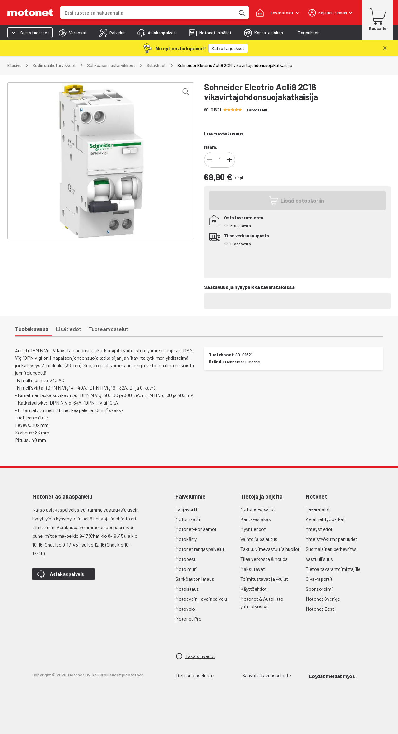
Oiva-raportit (319, 579)
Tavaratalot (318, 509)
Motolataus (187, 589)
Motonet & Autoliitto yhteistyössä (261, 602)
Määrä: (210, 146)
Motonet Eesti (321, 609)
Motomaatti (187, 519)
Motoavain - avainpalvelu (201, 599)
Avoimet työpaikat (325, 519)
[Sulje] (385, 48)
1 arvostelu (256, 109)
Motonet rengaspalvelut (199, 549)
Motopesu (186, 559)
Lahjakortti (187, 509)
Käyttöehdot (253, 589)
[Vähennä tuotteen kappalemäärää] (209, 159)
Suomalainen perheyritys (331, 549)
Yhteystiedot (319, 529)
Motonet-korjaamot (196, 529)
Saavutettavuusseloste (266, 675)
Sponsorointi (319, 589)
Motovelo (185, 609)
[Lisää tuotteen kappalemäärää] (229, 159)
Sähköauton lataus (194, 579)
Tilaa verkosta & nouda (264, 559)
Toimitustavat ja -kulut (264, 579)
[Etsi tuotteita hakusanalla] (241, 12)
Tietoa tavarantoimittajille (333, 569)
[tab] (73, 32)
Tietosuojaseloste (194, 675)
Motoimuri (186, 569)
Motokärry (186, 539)
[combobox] (147, 12)
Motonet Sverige (323, 599)
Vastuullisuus (319, 559)
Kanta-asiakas (255, 519)
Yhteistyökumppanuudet (331, 539)
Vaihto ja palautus (258, 539)
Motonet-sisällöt (257, 509)
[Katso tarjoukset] (228, 48)
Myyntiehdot (253, 529)
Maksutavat (252, 569)
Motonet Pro (188, 619)
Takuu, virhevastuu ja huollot (270, 549)
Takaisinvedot (200, 656)
